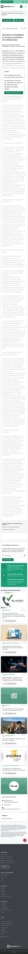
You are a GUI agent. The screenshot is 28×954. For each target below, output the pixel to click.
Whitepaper (3, 904)
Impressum (3, 929)
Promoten (3, 892)
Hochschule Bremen (9, 735)
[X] (6, 936)
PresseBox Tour (7, 1)
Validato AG (7, 610)
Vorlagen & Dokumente (6, 910)
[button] (3, 621)
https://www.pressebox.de (8, 862)
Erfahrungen (4, 877)
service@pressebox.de (11, 836)
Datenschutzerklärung (6, 921)
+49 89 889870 (7, 804)
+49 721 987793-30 (7, 856)
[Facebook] (1, 936)
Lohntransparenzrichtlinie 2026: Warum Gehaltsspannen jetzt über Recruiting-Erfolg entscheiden (12, 648)
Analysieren (3, 894)
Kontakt (19, 20)
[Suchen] (21, 6)
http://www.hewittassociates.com (12, 809)
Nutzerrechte (4, 927)
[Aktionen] (24, 23)
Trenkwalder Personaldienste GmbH (13, 643)
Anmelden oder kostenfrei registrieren (14, 92)
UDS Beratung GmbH (9, 674)
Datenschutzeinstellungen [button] (7, 923)
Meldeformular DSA (5, 925)
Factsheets (3, 906)
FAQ (2, 879)
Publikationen (4, 908)
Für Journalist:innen (6, 896)
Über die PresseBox (7, 872)
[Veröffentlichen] (25, 840)
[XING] (8, 936)
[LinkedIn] (3, 936)
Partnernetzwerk (5, 875)
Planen (2, 888)
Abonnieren (8, 20)
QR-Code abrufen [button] (8, 818)
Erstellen (3, 890)
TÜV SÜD (6, 705)
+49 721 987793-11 (7, 858)
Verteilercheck (4, 931)
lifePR (2, 933)
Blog (2, 912)
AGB (2, 919)
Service (2, 881)
